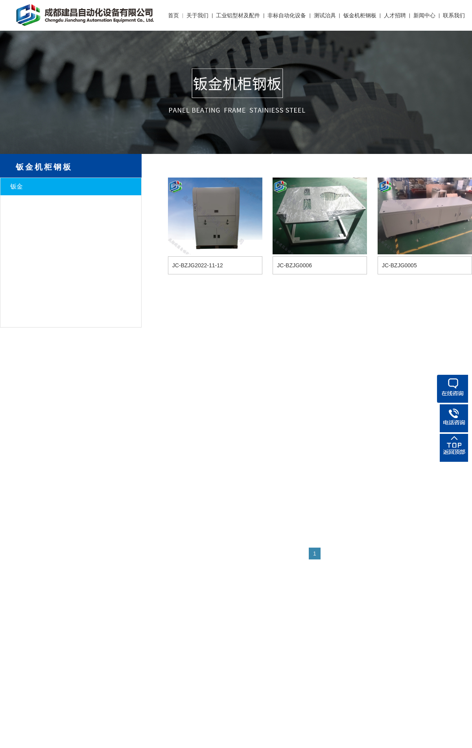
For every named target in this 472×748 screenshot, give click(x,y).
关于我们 (197, 15)
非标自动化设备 (286, 15)
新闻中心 (424, 15)
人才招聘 (395, 15)
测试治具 (325, 15)
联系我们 (454, 15)
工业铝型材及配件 (238, 15)
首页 (173, 15)
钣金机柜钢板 (359, 15)
